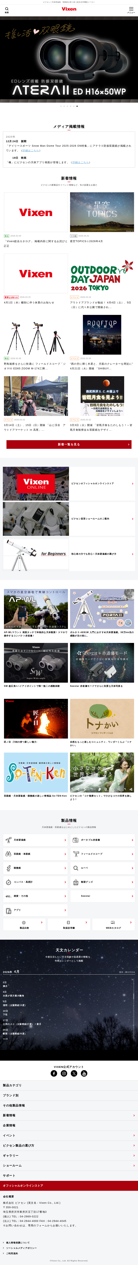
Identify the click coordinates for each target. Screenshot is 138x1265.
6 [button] (77, 106)
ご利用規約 (12, 1253)
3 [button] (67, 106)
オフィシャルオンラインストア (23, 1185)
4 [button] (70, 106)
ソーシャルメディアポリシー (21, 1248)
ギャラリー (11, 1155)
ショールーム (12, 1165)
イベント (9, 1135)
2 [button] (64, 106)
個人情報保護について (18, 1242)
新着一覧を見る (69, 444)
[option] (69, 59)
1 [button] (60, 106)
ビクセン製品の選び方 (18, 1145)
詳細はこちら (30, 150)
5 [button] (73, 106)
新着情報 (9, 1115)
